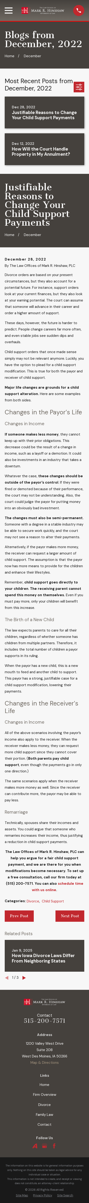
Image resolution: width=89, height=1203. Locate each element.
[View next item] (24, 978)
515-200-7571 (44, 1021)
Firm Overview (44, 1094)
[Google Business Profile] (44, 1145)
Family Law (44, 1114)
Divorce (33, 901)
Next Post (70, 916)
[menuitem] (22, 1196)
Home (44, 1084)
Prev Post (19, 916)
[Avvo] (34, 1145)
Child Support (53, 901)
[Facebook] (54, 1145)
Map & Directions (44, 1062)
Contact (44, 1124)
